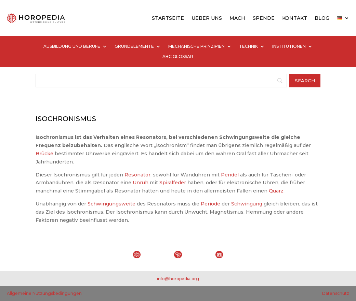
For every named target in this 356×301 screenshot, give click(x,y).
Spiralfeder (172, 183)
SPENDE (264, 18)
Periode (210, 204)
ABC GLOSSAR (177, 56)
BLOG (322, 18)
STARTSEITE (168, 18)
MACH (237, 18)
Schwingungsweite (111, 204)
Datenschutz (335, 293)
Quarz (276, 191)
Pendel (230, 175)
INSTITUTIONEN (289, 46)
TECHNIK (248, 46)
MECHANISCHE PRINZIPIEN (196, 46)
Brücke (44, 153)
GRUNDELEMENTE (134, 46)
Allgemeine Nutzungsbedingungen (44, 293)
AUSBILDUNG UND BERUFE (71, 46)
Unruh (140, 183)
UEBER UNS (207, 18)
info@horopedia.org (178, 278)
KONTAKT (294, 18)
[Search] (161, 80)
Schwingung (246, 204)
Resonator (137, 175)
